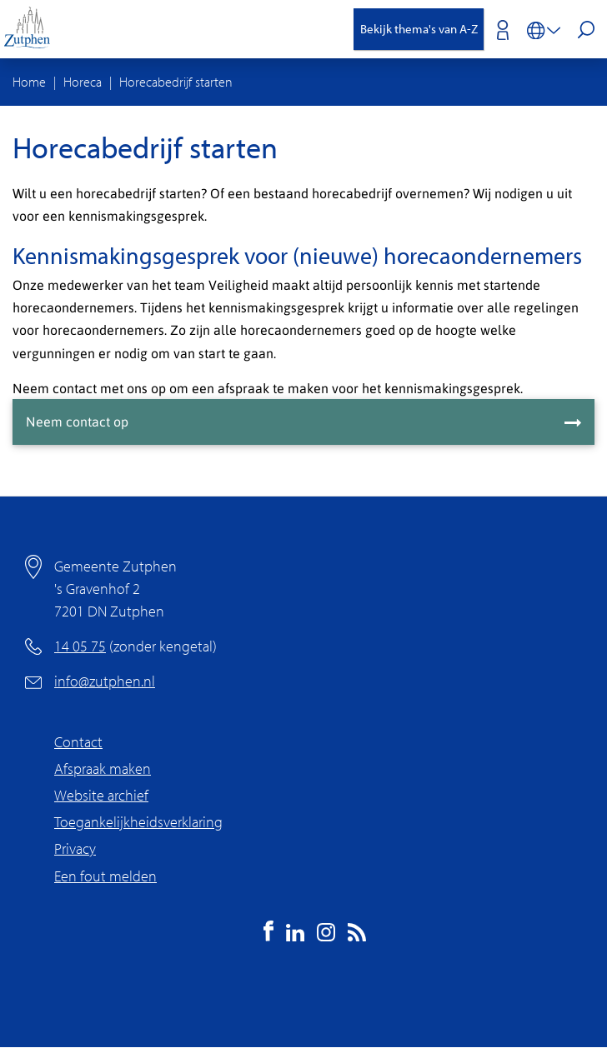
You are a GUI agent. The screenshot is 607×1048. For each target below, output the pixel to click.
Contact (78, 741)
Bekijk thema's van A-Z (419, 29)
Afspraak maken (102, 768)
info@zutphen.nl (104, 681)
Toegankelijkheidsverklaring (138, 821)
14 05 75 (80, 646)
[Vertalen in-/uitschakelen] (543, 29)
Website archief (101, 795)
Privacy (75, 848)
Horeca (82, 81)
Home (29, 81)
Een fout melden (105, 876)
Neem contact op (77, 421)
